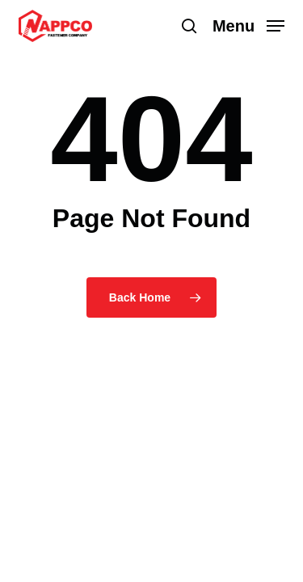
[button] (249, 25)
